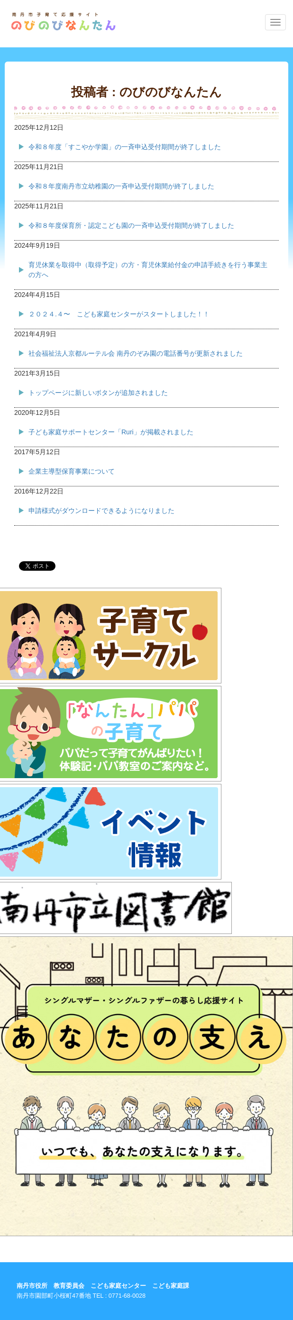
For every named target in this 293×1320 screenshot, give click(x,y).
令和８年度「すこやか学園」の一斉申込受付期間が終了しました (124, 147)
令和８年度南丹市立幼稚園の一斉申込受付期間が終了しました (121, 186)
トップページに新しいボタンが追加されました (98, 392)
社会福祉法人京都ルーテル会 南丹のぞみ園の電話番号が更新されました (135, 353)
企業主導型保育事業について (71, 471)
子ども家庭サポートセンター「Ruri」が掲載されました (110, 432)
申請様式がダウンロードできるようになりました (101, 510)
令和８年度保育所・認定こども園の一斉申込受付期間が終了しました (131, 225)
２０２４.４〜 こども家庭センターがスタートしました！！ (119, 314)
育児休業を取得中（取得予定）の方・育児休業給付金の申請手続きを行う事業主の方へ (147, 269)
